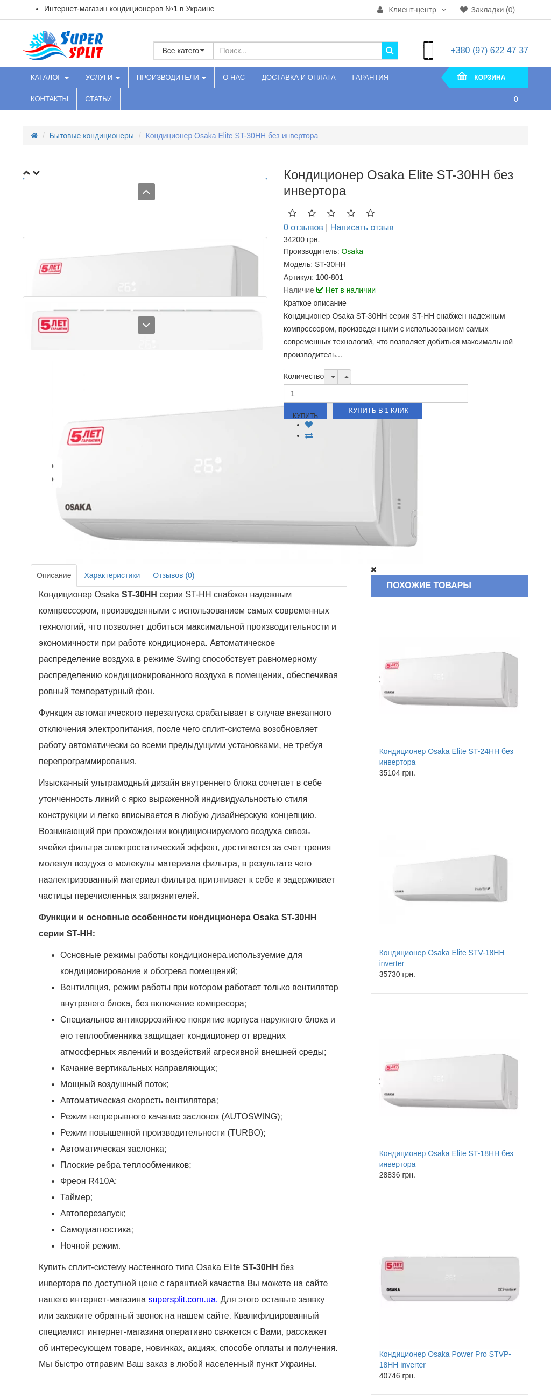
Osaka (352, 251)
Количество (304, 376)
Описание (54, 575)
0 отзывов (303, 227)
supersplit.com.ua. (183, 1299)
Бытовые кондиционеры (92, 135)
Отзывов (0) (173, 575)
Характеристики (112, 575)
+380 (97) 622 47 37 (489, 50)
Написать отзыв (362, 227)
